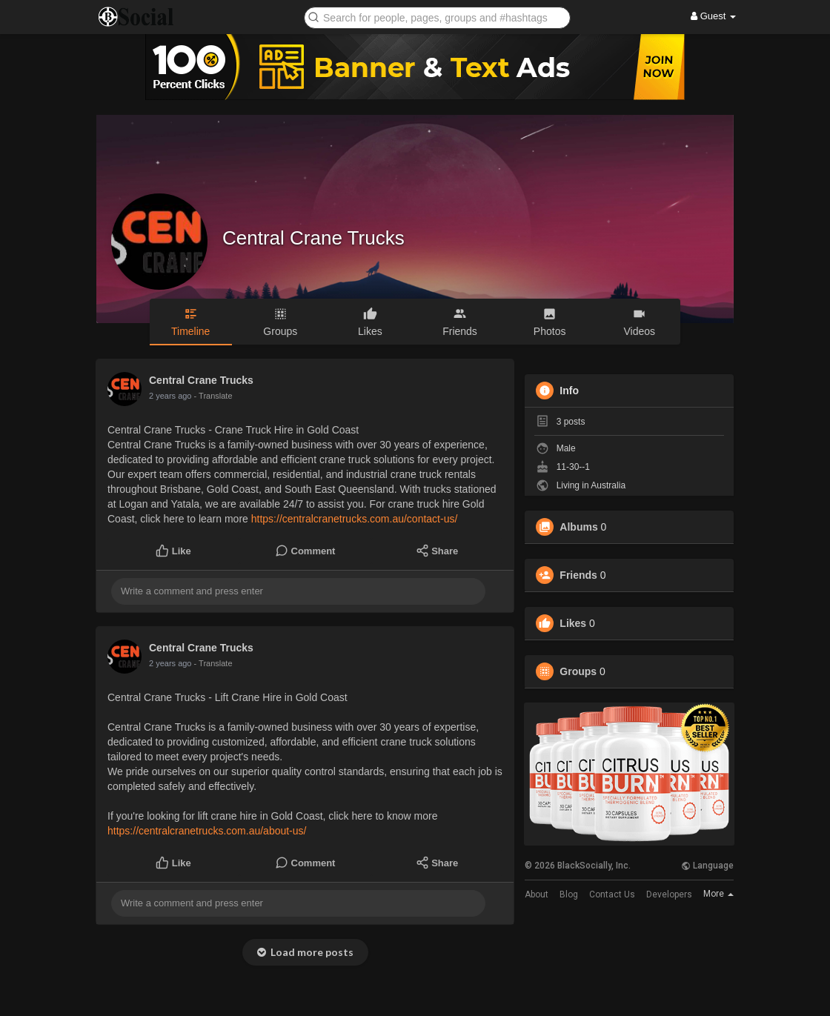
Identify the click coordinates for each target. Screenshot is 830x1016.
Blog (569, 894)
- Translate (213, 395)
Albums (578, 527)
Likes (573, 623)
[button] (437, 16)
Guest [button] (713, 15)
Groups (578, 671)
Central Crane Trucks (313, 238)
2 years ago (170, 395)
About (536, 894)
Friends (578, 575)
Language (707, 865)
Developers (669, 894)
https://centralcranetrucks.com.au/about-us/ (206, 831)
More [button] (718, 894)
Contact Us (612, 894)
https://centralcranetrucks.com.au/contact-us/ (354, 519)
